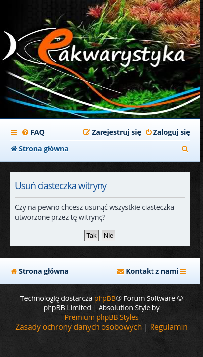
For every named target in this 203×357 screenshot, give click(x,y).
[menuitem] (33, 132)
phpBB (105, 298)
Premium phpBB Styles (101, 317)
